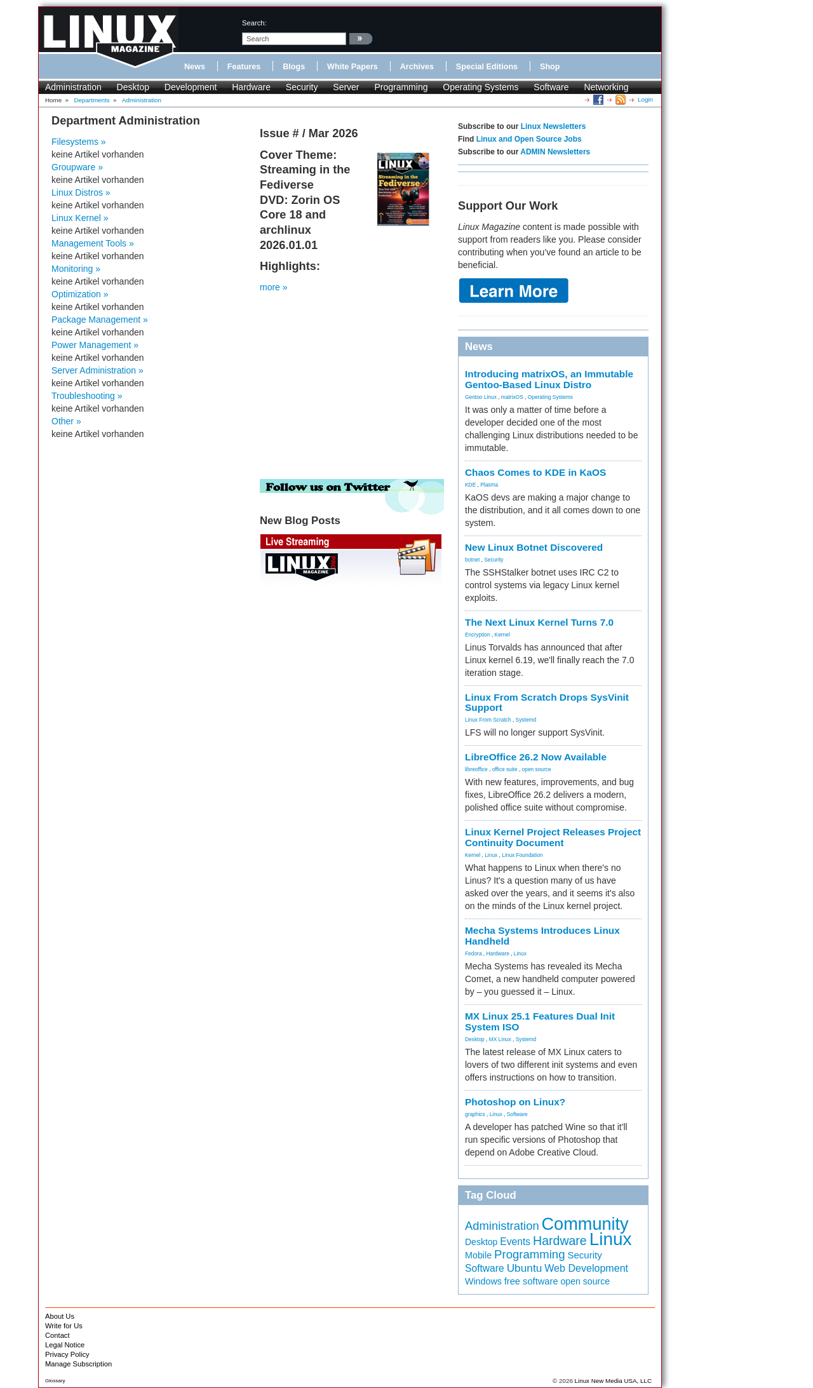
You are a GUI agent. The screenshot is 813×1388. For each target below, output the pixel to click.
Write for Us (64, 1326)
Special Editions (487, 66)
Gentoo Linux (481, 397)
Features (244, 66)
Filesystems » (78, 142)
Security (302, 87)
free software (531, 1281)
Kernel (502, 634)
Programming (400, 87)
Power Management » (94, 345)
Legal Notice (64, 1345)
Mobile (478, 1255)
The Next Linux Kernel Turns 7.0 (539, 622)
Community (585, 1224)
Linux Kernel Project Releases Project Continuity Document (553, 837)
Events (515, 1241)
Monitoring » (75, 269)
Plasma (489, 485)
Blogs (294, 66)
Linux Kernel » (80, 218)
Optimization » (79, 294)
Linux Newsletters (553, 126)
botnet (472, 559)
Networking (606, 87)
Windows (483, 1281)
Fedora (473, 953)
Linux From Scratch (488, 720)
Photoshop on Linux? (515, 1101)
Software (551, 87)
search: (254, 23)
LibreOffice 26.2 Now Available (536, 756)
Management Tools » (92, 243)
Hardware (251, 87)
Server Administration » (97, 370)
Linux (491, 855)
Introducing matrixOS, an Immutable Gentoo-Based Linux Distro (549, 379)
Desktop (133, 87)
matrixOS (512, 397)
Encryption (477, 634)
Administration (73, 87)
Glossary (55, 1381)
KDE (470, 485)
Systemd (526, 720)
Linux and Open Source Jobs (529, 139)
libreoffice (476, 769)
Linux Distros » (81, 192)
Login (645, 99)
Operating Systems (480, 87)
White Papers (352, 66)
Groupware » (77, 167)
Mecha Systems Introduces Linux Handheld (542, 936)
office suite (505, 769)
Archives (417, 66)
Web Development (586, 1268)
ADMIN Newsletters (555, 151)
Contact (57, 1335)
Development (191, 87)
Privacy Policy (67, 1354)
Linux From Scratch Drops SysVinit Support (547, 702)
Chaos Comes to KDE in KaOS (535, 472)
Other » (66, 421)
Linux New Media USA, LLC (613, 1380)
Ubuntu (524, 1268)
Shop (550, 66)
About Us (59, 1316)
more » (274, 287)
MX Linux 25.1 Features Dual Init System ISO (540, 1021)
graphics (475, 1114)
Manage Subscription (78, 1364)
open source (536, 769)
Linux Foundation (522, 855)
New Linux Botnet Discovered (534, 547)
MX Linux (500, 1039)
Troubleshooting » (87, 396)
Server (346, 87)
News (194, 66)
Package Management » (99, 319)
